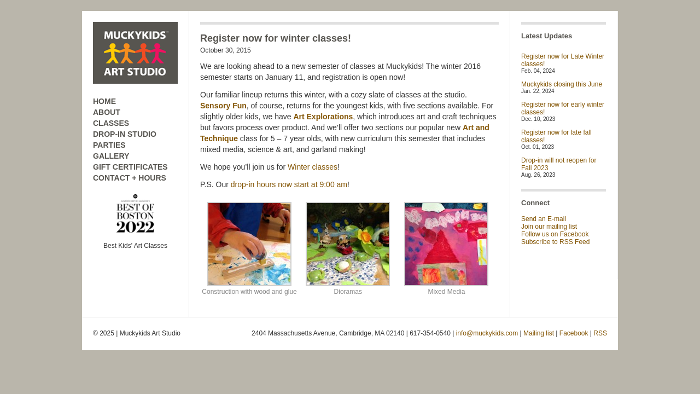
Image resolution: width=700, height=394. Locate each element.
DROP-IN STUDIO (124, 134)
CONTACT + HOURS (129, 177)
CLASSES (111, 123)
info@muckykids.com (487, 333)
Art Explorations (323, 116)
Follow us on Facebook (554, 234)
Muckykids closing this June (561, 84)
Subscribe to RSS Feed (555, 242)
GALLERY (111, 156)
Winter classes (312, 167)
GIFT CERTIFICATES (130, 167)
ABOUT (106, 112)
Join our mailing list (549, 226)
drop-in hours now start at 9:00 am (289, 184)
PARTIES (109, 145)
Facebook (573, 333)
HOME (104, 101)
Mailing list (538, 333)
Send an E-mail (543, 219)
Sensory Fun (223, 105)
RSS (600, 333)
